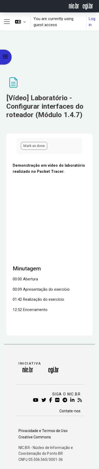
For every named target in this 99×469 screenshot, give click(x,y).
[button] (20, 22)
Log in (92, 21)
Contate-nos (70, 411)
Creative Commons (34, 437)
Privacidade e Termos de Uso (43, 431)
